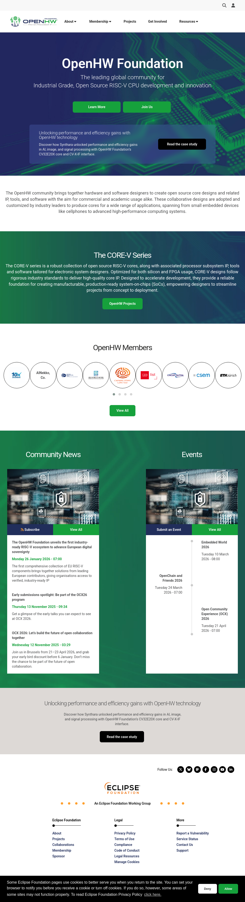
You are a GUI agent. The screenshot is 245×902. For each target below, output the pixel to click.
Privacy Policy (124, 833)
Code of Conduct (126, 850)
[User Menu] (233, 5)
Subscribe (30, 530)
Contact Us (185, 845)
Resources (188, 21)
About (70, 21)
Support (183, 850)
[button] (114, 394)
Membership (100, 21)
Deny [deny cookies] (207, 889)
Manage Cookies (126, 862)
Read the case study (182, 144)
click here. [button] (152, 894)
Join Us (147, 107)
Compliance (123, 845)
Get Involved (157, 21)
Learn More (97, 107)
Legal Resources (126, 856)
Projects (130, 21)
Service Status (187, 839)
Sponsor (58, 856)
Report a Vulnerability (193, 833)
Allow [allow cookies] (228, 889)
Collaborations (63, 845)
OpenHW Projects (122, 304)
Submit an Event (169, 530)
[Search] (224, 5)
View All (123, 410)
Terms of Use (124, 839)
